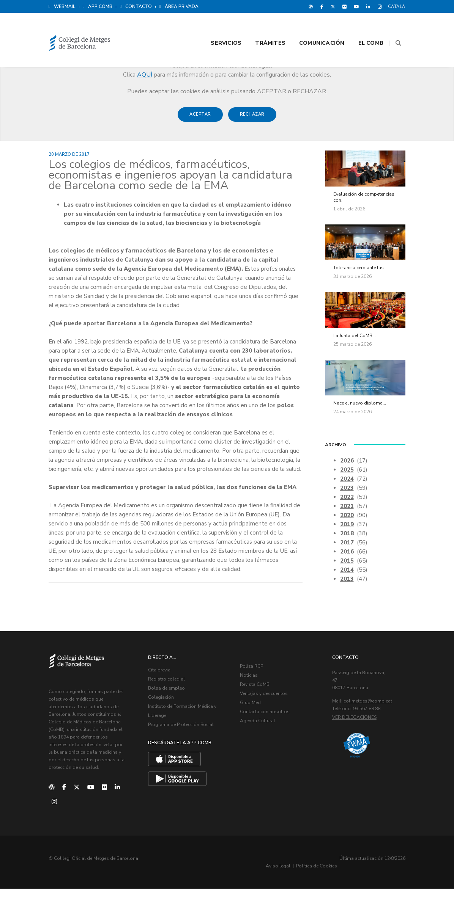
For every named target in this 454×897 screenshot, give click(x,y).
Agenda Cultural (261, 733)
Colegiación (165, 709)
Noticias (253, 687)
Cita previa (163, 682)
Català (396, 6)
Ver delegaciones (358, 729)
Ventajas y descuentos (268, 706)
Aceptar (200, 118)
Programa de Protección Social (185, 737)
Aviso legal (344, 874)
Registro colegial (170, 691)
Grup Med (254, 715)
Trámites (261, 27)
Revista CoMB (259, 696)
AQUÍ (144, 75)
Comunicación (312, 27)
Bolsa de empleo (170, 700)
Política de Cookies (382, 874)
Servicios (216, 27)
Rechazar (252, 118)
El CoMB (361, 27)
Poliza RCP (255, 678)
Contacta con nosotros (269, 724)
